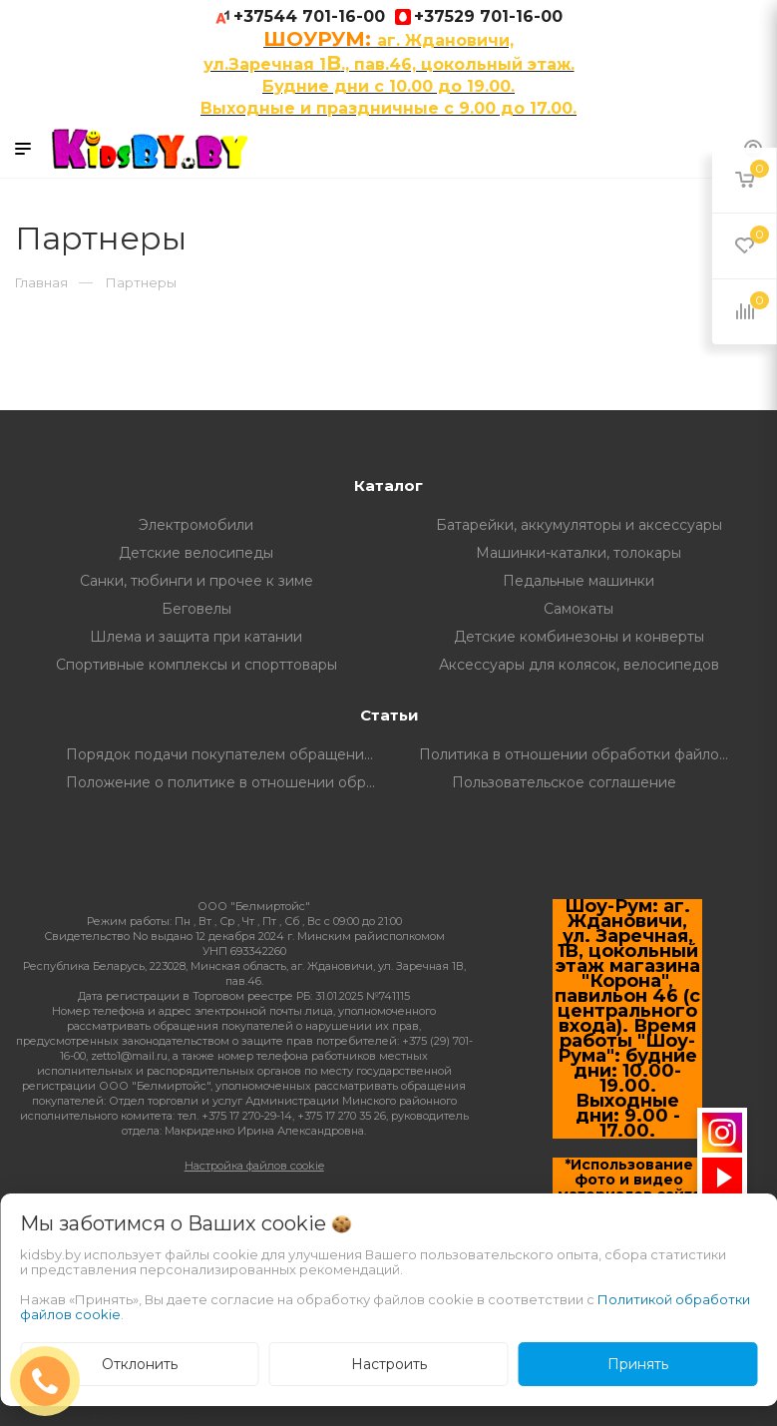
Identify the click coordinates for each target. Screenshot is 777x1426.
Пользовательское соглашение (564, 782)
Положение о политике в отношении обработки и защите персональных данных (228, 782)
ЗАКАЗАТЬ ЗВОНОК (53, 1381)
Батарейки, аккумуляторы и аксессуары (579, 525)
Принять (637, 1364)
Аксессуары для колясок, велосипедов (579, 665)
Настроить (389, 1364)
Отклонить (140, 1364)
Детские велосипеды (196, 553)
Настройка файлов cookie (254, 1166)
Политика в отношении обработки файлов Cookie (581, 754)
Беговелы (196, 609)
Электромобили (196, 525)
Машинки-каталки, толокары (578, 553)
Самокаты (578, 609)
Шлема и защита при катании (196, 637)
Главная (41, 282)
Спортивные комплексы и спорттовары (196, 665)
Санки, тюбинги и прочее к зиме (196, 581)
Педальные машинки (578, 581)
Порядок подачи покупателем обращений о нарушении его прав (228, 754)
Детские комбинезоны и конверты (579, 637)
